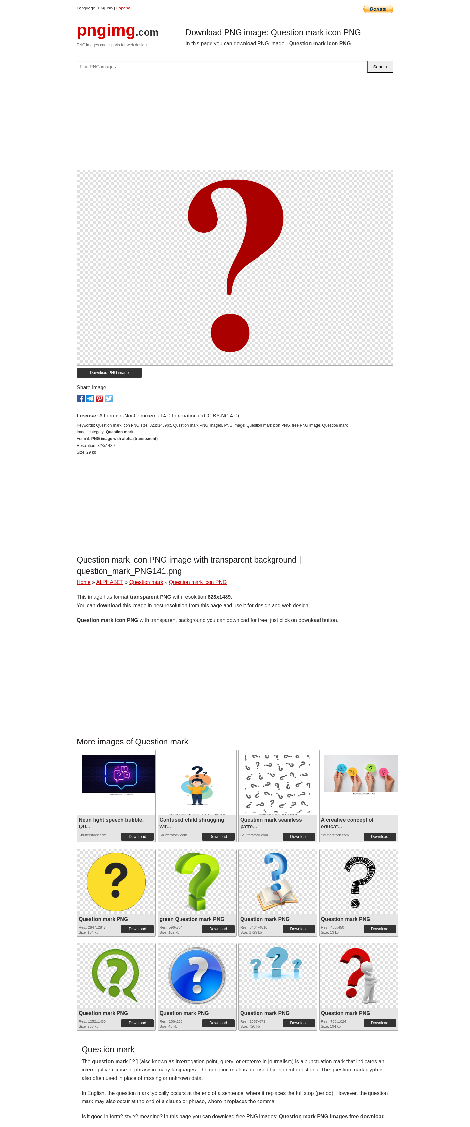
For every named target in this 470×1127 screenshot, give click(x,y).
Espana (123, 8)
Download (137, 836)
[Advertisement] (235, 124)
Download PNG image (109, 372)
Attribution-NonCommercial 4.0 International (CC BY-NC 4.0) (169, 415)
